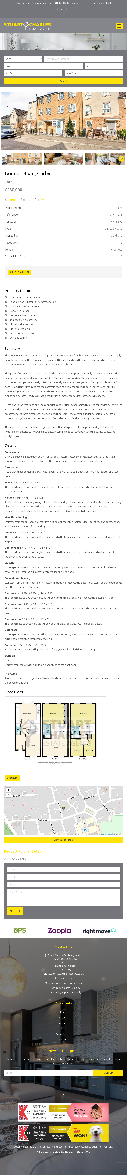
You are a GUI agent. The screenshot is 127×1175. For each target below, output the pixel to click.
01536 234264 (102, 3)
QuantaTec (84, 1152)
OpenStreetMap (111, 834)
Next (119, 158)
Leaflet (101, 834)
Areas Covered (63, 1034)
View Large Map (64, 840)
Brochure (12, 777)
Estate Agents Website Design (54, 1152)
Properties (63, 1023)
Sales (63, 1028)
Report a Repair (64, 9)
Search (63, 81)
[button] (63, 808)
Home (63, 1012)
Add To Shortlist (18, 272)
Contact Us (64, 1039)
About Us (63, 1017)
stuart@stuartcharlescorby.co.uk (74, 3)
